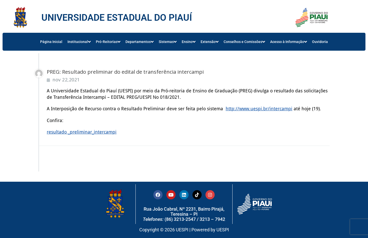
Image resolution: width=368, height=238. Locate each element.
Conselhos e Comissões (244, 41)
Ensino (188, 41)
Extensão (209, 41)
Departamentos (139, 41)
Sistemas (168, 41)
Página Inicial (51, 42)
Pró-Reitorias (108, 41)
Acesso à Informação (288, 41)
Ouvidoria (320, 42)
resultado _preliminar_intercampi (82, 131)
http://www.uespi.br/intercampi (259, 108)
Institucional (79, 41)
